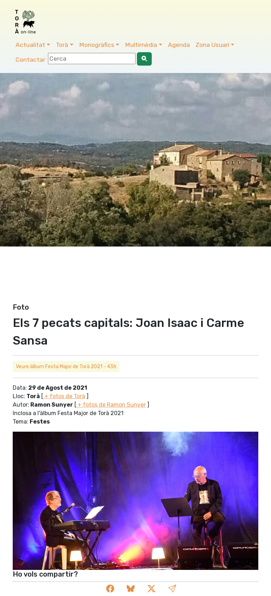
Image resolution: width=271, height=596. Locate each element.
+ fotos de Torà (64, 396)
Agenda (179, 44)
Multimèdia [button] (141, 44)
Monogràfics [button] (96, 44)
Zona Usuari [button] (212, 44)
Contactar (30, 59)
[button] (172, 589)
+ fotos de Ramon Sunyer (111, 404)
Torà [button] (62, 44)
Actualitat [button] (30, 44)
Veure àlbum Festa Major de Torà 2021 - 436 (66, 367)
